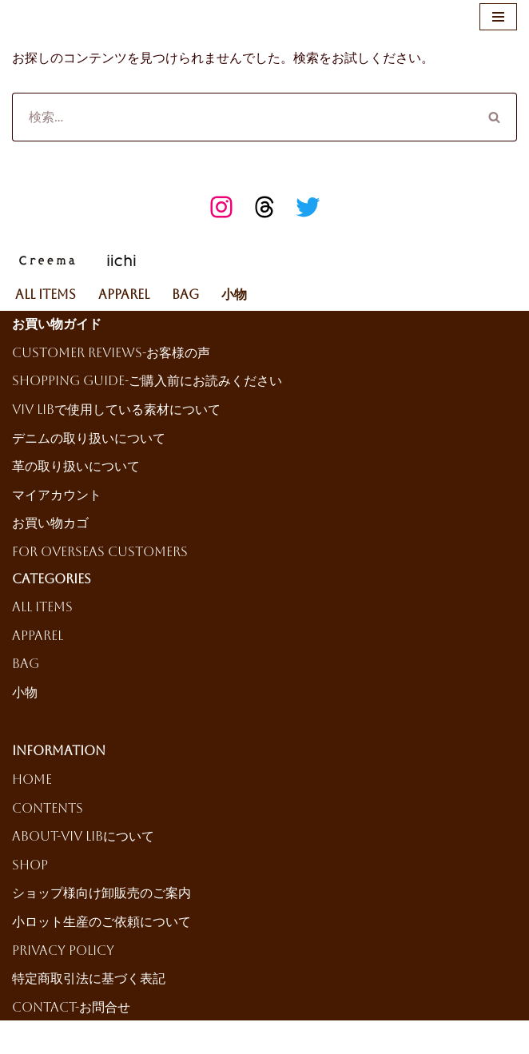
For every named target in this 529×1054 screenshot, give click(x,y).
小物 (234, 294)
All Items (45, 294)
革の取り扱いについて (76, 466)
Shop (30, 865)
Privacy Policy (63, 950)
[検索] (242, 117)
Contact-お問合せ (71, 1007)
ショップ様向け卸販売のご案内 (101, 893)
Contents (47, 808)
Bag (185, 294)
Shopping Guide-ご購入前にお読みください (147, 380)
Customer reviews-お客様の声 (111, 352)
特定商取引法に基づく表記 (88, 978)
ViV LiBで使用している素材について (116, 409)
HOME (32, 779)
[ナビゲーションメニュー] (498, 16)
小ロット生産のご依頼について (101, 921)
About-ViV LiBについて (83, 836)
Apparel (123, 294)
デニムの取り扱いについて (88, 438)
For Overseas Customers (100, 551)
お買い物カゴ (50, 523)
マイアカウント (56, 495)
